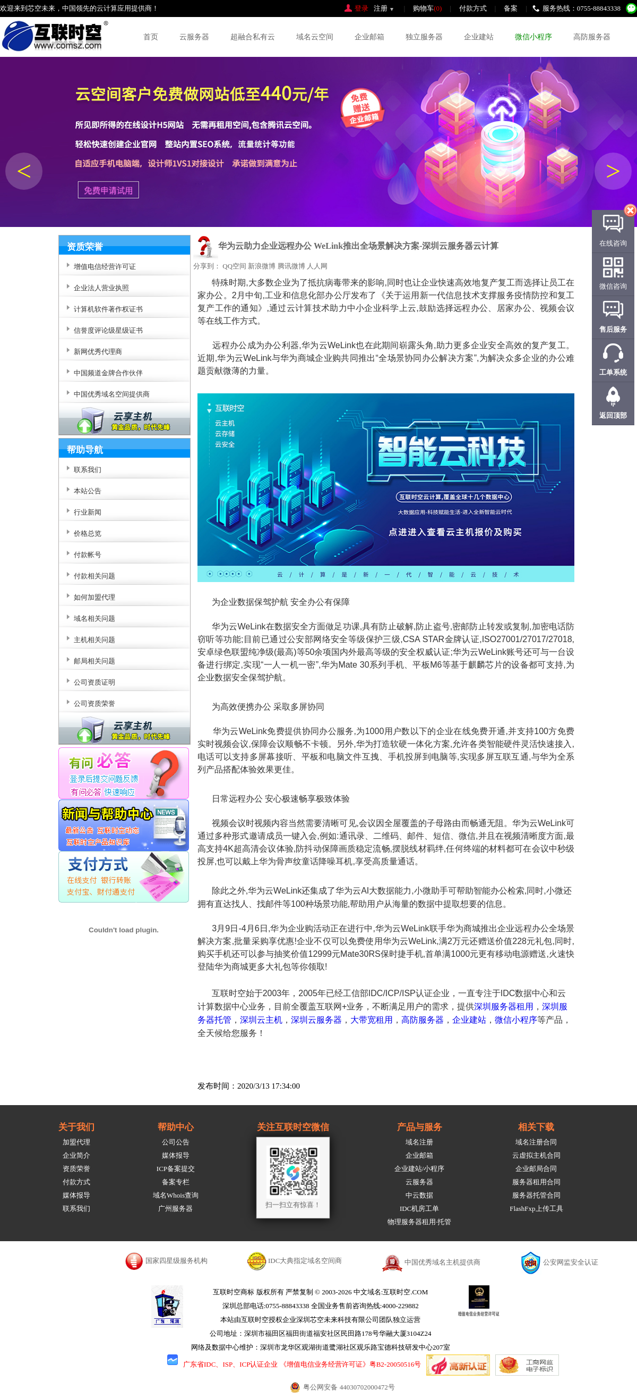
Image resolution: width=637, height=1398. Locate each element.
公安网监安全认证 (570, 1262)
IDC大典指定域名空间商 (305, 1261)
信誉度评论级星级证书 (108, 330)
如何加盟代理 (94, 597)
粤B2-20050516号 (395, 1364)
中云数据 (419, 1195)
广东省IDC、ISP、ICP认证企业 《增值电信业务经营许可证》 (276, 1364)
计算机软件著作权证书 (108, 309)
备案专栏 (176, 1182)
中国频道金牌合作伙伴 (108, 373)
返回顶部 (613, 415)
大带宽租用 (371, 1019)
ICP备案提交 (176, 1169)
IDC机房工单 (419, 1208)
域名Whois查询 (176, 1195)
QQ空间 (234, 266)
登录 (361, 8)
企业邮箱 (369, 37)
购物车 (427, 8)
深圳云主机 (261, 1019)
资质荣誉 (76, 1169)
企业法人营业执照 (101, 288)
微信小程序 (533, 37)
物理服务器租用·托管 (419, 1222)
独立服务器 (424, 37)
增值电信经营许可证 (105, 267)
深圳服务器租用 (503, 1006)
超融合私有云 (252, 37)
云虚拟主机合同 (536, 1155)
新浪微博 (262, 266)
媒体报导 (76, 1195)
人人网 (317, 266)
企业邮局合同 (536, 1169)
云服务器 (194, 37)
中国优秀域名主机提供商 (442, 1262)
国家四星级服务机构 (176, 1261)
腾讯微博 (291, 266)
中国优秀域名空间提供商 (112, 394)
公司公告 (176, 1142)
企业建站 (479, 37)
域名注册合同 (536, 1142)
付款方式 (473, 8)
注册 (381, 8)
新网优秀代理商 (98, 352)
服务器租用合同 (536, 1182)
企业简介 (76, 1155)
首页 (150, 37)
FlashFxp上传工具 (536, 1208)
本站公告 (87, 491)
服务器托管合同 (536, 1195)
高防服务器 (591, 37)
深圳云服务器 (316, 1019)
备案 (511, 8)
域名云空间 (314, 37)
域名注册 (419, 1142)
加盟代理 (76, 1142)
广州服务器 (175, 1208)
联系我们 (76, 1208)
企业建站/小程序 (419, 1169)
